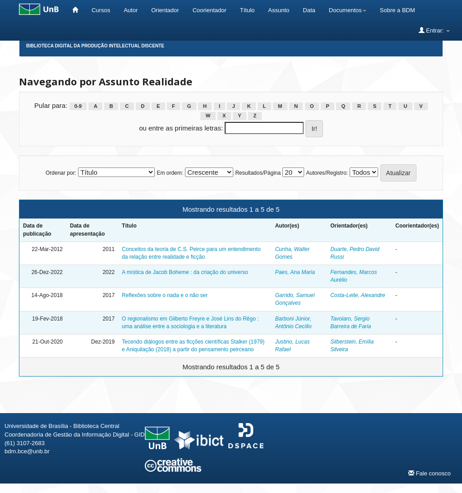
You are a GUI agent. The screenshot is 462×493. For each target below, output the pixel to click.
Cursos (101, 10)
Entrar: (434, 30)
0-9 (78, 106)
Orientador (165, 10)
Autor (131, 10)
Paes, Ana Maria (295, 272)
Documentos (347, 10)
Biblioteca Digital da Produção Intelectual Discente (95, 45)
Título (247, 10)
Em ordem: (170, 173)
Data (309, 10)
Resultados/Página (258, 173)
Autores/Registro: (327, 173)
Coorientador (209, 10)
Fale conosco (429, 473)
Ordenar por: (61, 173)
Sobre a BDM (397, 10)
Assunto (278, 10)
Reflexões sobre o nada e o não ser (165, 295)
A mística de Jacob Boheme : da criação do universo (185, 272)
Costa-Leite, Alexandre (357, 295)
